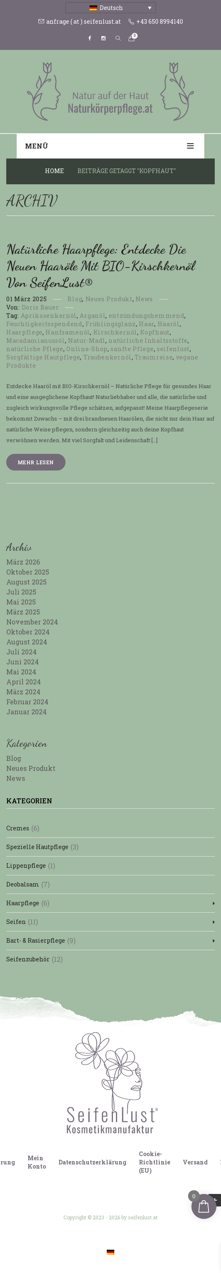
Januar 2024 (26, 711)
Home (54, 171)
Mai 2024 (21, 671)
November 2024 (32, 621)
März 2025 (23, 611)
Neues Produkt (109, 299)
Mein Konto (37, 1162)
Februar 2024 (27, 701)
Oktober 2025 (27, 571)
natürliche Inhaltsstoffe (148, 340)
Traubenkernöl (107, 357)
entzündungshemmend (147, 315)
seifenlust (173, 349)
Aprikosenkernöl (49, 315)
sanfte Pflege (131, 349)
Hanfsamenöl (67, 332)
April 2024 (23, 681)
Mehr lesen (36, 462)
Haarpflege (24, 332)
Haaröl (169, 324)
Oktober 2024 (28, 631)
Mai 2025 (21, 601)
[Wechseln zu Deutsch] (110, 1251)
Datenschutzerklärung (92, 1162)
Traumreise (154, 357)
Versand (195, 1162)
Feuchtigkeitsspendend (44, 324)
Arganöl (92, 315)
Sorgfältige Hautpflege (43, 357)
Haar (146, 324)
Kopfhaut (155, 332)
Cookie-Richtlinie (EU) (154, 1162)
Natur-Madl (86, 340)
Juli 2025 (21, 591)
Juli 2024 (21, 651)
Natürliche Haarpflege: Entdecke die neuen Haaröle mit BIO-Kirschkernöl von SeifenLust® (100, 265)
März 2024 (23, 691)
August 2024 (26, 641)
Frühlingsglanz (110, 324)
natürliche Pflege (34, 349)
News (144, 299)
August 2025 (26, 581)
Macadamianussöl (35, 340)
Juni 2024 (22, 661)
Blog (75, 299)
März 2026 (23, 561)
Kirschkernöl (115, 332)
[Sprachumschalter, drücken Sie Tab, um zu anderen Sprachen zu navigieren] (110, 7)
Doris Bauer (40, 307)
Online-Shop (87, 349)
